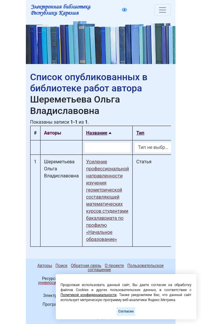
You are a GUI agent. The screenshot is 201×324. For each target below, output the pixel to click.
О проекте (114, 265)
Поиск (61, 265)
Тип (140, 133)
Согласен (126, 311)
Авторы (44, 265)
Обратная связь (86, 265)
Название (96, 133)
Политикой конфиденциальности (88, 295)
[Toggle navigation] (162, 10)
